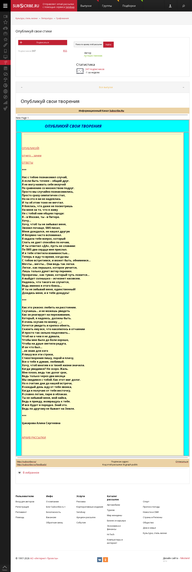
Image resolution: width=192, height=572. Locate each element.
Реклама (80, 501)
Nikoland (185, 558)
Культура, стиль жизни (27, 18)
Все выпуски (106, 87)
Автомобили (113, 504)
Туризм (111, 510)
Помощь (20, 517)
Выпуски (89, 4)
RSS (65, 50)
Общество (148, 522)
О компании (52, 501)
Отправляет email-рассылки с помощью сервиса (59, 5)
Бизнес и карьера (116, 520)
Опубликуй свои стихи (34, 31)
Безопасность (53, 512)
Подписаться (42, 42)
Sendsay (80, 512)
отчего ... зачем (31, 155)
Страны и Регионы (152, 517)
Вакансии (51, 517)
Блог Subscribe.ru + (56, 506)
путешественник (93, 55)
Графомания (62, 18)
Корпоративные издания (89, 506)
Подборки (132, 4)
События (81, 522)
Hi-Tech (110, 534)
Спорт (146, 501)
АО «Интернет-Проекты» (44, 558)
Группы (110, 4)
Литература (47, 18)
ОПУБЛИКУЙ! (30, 148)
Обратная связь (54, 522)
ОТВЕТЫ (27, 163)
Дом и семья (149, 527)
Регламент (21, 512)
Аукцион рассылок (86, 517)
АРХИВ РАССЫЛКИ (34, 437)
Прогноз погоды (151, 506)
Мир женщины (114, 515)
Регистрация (22, 506)
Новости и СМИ (151, 512)
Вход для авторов (25, 501)
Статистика (85, 64)
